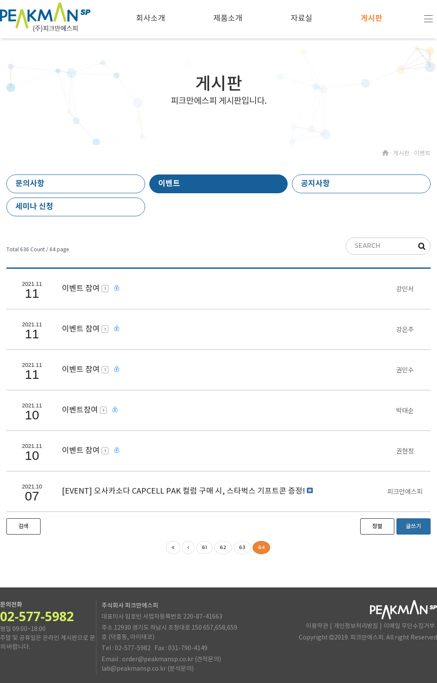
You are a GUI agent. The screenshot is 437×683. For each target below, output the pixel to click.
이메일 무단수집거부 (409, 626)
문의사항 (29, 183)
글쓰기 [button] (413, 526)
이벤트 (169, 183)
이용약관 (317, 626)
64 (261, 547)
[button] (23, 526)
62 (223, 547)
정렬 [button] (377, 526)
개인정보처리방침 (356, 626)
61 (204, 547)
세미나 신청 (34, 206)
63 (242, 547)
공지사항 (315, 183)
